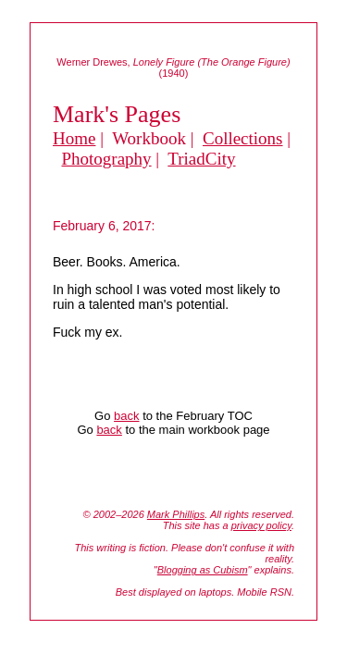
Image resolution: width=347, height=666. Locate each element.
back (126, 416)
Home (74, 138)
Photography (107, 158)
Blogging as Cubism (202, 569)
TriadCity (201, 158)
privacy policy (261, 525)
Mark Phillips (175, 514)
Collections (243, 138)
